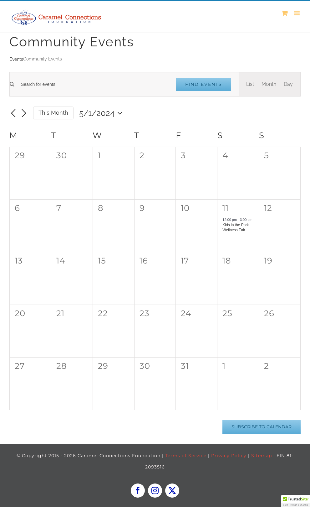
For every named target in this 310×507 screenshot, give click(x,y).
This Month (53, 112)
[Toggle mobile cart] (285, 13)
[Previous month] (13, 113)
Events (16, 59)
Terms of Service (185, 455)
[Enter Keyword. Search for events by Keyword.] (91, 84)
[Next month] (24, 113)
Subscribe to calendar (261, 427)
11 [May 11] (225, 208)
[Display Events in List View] (250, 84)
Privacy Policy (228, 455)
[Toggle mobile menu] (297, 13)
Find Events (203, 84)
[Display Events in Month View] (269, 84)
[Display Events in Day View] (288, 84)
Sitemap (261, 455)
